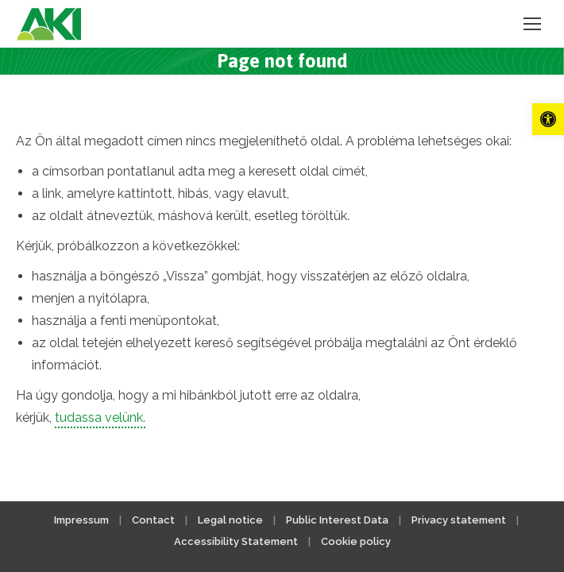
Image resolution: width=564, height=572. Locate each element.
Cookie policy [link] (356, 541)
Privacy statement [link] (458, 520)
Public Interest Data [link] (337, 520)
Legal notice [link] (231, 520)
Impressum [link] (81, 520)
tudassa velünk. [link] (100, 417)
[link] (548, 119)
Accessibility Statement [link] (236, 541)
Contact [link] (153, 520)
